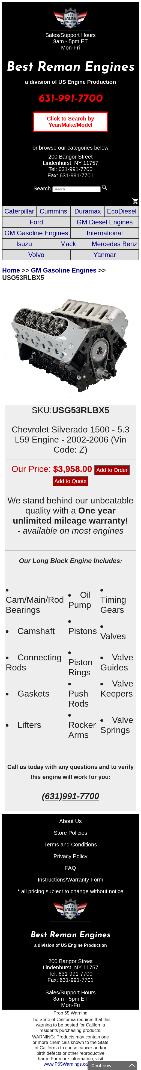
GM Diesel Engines (105, 222)
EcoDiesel (121, 211)
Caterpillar (19, 211)
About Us (70, 821)
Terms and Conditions (70, 845)
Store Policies (70, 833)
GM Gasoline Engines (36, 233)
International (105, 233)
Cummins (53, 211)
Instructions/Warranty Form (70, 880)
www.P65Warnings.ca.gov (70, 1064)
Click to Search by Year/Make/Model (70, 122)
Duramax (87, 211)
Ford (36, 222)
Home (11, 270)
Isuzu (24, 244)
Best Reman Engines (71, 67)
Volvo (36, 254)
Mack (68, 244)
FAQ (70, 868)
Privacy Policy (70, 856)
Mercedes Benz (114, 244)
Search (42, 188)
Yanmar (105, 254)
